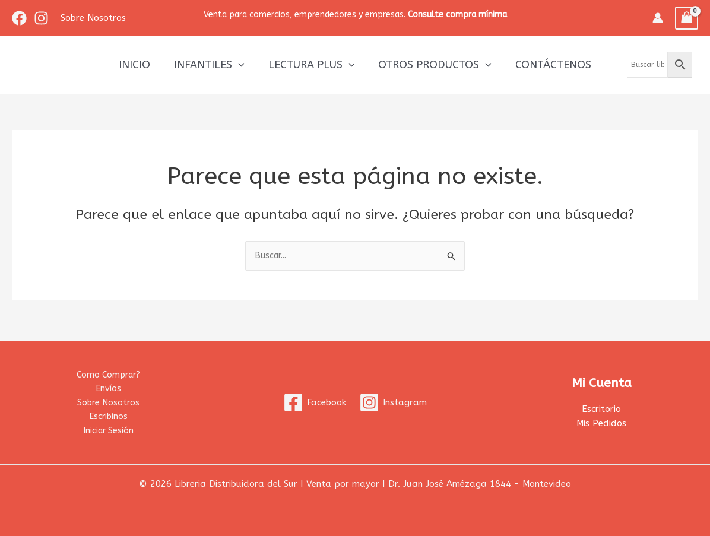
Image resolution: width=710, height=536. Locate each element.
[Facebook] (19, 18)
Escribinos (108, 415)
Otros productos (432, 64)
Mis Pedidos (601, 421)
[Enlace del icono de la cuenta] (657, 17)
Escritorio (601, 406)
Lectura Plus (311, 64)
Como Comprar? (108, 371)
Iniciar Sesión (108, 429)
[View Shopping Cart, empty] (687, 18)
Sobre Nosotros (108, 400)
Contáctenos (549, 64)
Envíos (109, 385)
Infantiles (211, 64)
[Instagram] (41, 18)
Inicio (139, 64)
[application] (240, 64)
